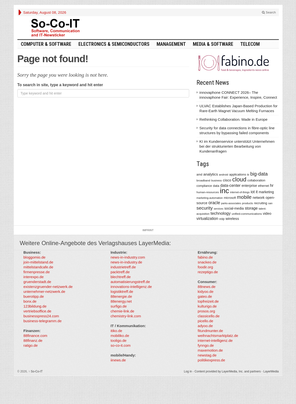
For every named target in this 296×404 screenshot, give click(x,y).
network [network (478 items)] (259, 198)
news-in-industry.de (126, 262)
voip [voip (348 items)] (222, 219)
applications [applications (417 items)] (237, 174)
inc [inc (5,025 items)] (224, 191)
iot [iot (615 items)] (253, 192)
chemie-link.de (122, 311)
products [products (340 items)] (247, 203)
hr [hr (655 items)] (271, 185)
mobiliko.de (120, 335)
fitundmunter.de (210, 331)
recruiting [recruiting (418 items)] (260, 203)
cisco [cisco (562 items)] (227, 180)
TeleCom (250, 44)
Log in (188, 371)
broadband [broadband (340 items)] (203, 180)
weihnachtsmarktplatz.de (218, 335)
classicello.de (209, 316)
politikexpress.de (211, 360)
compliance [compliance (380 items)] (204, 186)
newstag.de (207, 355)
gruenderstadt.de (37, 282)
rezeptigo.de (208, 272)
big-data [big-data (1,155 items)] (259, 174)
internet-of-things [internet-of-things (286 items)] (240, 192)
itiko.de (116, 331)
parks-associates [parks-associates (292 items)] (231, 203)
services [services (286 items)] (218, 208)
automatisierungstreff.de (130, 282)
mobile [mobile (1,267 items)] (244, 197)
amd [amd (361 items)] (199, 174)
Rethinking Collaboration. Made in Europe (233, 119)
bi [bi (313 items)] (248, 174)
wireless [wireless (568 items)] (232, 218)
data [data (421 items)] (216, 186)
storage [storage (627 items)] (251, 208)
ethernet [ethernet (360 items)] (263, 186)
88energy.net (121, 301)
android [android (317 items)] (223, 174)
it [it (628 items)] (257, 192)
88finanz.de (33, 340)
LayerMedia (271, 371)
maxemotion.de (210, 350)
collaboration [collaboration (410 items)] (256, 180)
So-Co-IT (35, 371)
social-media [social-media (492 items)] (234, 208)
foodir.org (205, 267)
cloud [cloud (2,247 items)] (239, 179)
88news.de (207, 287)
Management (171, 44)
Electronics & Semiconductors (113, 44)
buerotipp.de (34, 296)
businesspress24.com (41, 316)
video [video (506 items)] (267, 213)
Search (269, 12)
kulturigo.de (207, 306)
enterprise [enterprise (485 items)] (249, 186)
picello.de (205, 321)
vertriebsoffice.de (37, 311)
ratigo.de (31, 345)
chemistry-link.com (126, 316)
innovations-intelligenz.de (131, 287)
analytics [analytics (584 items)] (210, 174)
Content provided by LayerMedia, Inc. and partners (228, 371)
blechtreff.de (121, 277)
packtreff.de (120, 272)
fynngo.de (206, 345)
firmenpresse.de (37, 272)
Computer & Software (46, 44)
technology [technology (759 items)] (220, 213)
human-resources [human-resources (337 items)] (208, 192)
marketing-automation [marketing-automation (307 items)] (210, 197)
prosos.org (206, 311)
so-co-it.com (121, 345)
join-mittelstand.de (38, 262)
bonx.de (30, 301)
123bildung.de (35, 306)
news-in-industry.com (128, 257)
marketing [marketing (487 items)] (266, 192)
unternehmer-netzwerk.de (44, 291)
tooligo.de (118, 340)
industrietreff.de (123, 267)
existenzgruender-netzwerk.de (48, 287)
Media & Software (213, 44)
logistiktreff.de (122, 291)
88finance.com (36, 335)
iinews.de (118, 360)
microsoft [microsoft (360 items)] (230, 198)
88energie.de (121, 296)
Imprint (147, 230)
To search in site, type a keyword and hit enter (60, 85)
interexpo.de (34, 277)
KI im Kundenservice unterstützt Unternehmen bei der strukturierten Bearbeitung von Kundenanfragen (237, 146)
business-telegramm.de (43, 321)
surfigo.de (119, 306)
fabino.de (205, 257)
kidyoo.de (205, 291)
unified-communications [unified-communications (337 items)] (247, 213)
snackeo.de (207, 262)
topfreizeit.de (208, 301)
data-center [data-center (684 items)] (230, 185)
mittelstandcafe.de (38, 267)
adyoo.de (205, 326)
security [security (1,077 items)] (205, 208)
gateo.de (205, 296)
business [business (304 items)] (216, 180)
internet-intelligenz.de (215, 340)
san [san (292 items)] (270, 203)
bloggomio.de (35, 257)
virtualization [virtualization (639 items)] (207, 218)
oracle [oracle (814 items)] (214, 202)
